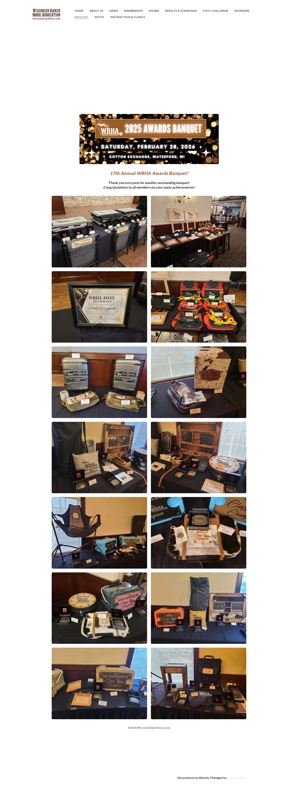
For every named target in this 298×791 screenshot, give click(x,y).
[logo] (46, 14)
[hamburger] (65, 12)
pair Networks (236, 777)
